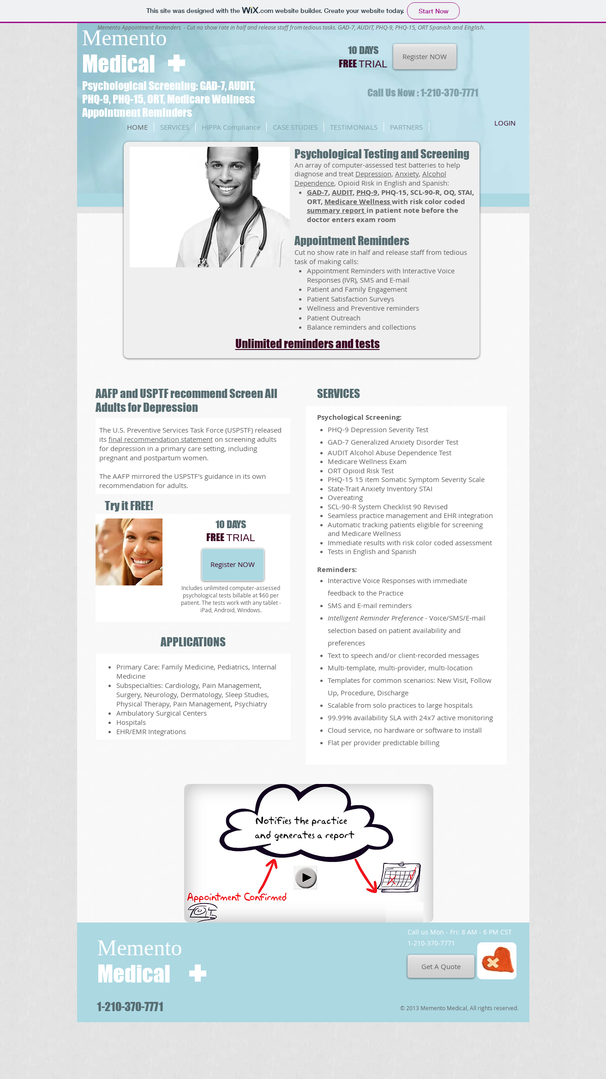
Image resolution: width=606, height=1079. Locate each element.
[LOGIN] (505, 123)
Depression (373, 173)
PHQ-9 (367, 192)
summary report (336, 210)
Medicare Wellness (358, 201)
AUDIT (342, 192)
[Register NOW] (424, 56)
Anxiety (407, 173)
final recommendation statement (160, 439)
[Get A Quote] (441, 966)
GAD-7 (317, 192)
